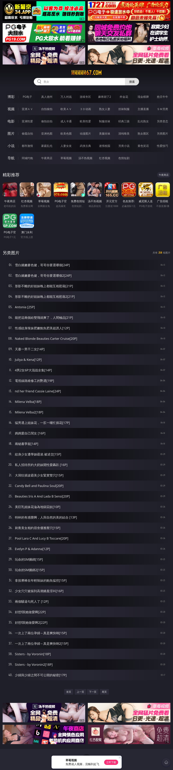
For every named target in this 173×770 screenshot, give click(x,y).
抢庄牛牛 (162, 97)
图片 (11, 133)
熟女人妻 (104, 109)
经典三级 (124, 121)
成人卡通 (66, 121)
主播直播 (143, 109)
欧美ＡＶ (66, 109)
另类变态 (162, 121)
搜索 (132, 82)
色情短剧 (124, 158)
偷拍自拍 (46, 121)
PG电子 (27, 97)
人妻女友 (66, 146)
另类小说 (124, 146)
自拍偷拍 (46, 109)
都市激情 (27, 146)
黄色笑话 (143, 146)
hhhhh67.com (86, 72)
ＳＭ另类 (162, 109)
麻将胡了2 (104, 97)
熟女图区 (143, 133)
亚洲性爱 (27, 121)
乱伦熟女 (143, 121)
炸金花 (124, 97)
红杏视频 (104, 158)
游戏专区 (85, 97)
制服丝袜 (104, 121)
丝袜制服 (124, 109)
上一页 (80, 691)
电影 (11, 121)
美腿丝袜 (104, 133)
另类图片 (162, 133)
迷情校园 (104, 146)
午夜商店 (46, 158)
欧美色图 (66, 133)
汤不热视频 (85, 158)
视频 (11, 109)
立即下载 (111, 762)
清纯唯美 (124, 133)
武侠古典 (85, 146)
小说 (11, 145)
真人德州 (46, 97)
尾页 (104, 691)
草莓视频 (66, 158)
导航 (11, 158)
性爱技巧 (162, 146)
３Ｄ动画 (85, 109)
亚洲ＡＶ (27, 109)
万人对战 (66, 97)
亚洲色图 (46, 133)
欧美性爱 (85, 121)
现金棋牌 (143, 97)
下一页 (92, 691)
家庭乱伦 (46, 146)
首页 (68, 691)
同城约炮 (27, 158)
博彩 (11, 96)
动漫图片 (85, 133)
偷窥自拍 (27, 133)
